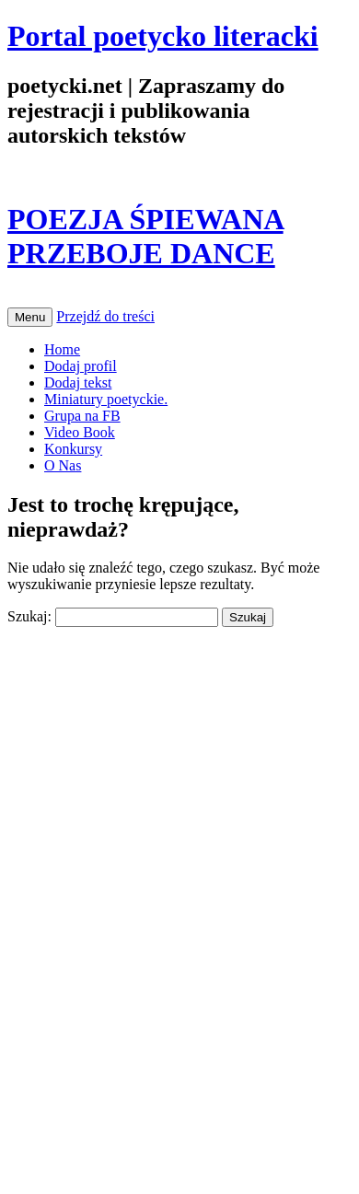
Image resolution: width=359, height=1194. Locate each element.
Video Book (79, 432)
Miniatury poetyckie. (106, 399)
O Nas (62, 465)
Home (62, 349)
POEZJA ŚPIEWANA (145, 219)
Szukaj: (29, 616)
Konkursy (73, 449)
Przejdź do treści (105, 316)
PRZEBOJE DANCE (141, 253)
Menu (30, 317)
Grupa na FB (82, 415)
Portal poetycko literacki (162, 35)
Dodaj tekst (77, 382)
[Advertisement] (145, 765)
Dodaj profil (80, 366)
